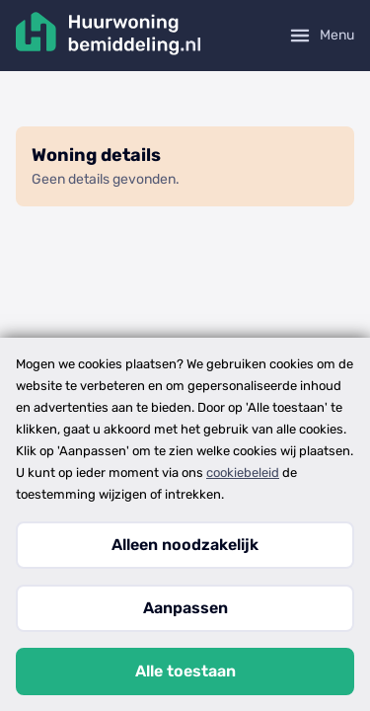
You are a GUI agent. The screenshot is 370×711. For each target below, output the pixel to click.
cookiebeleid (242, 472)
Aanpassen (185, 607)
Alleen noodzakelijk (185, 544)
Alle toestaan (185, 671)
